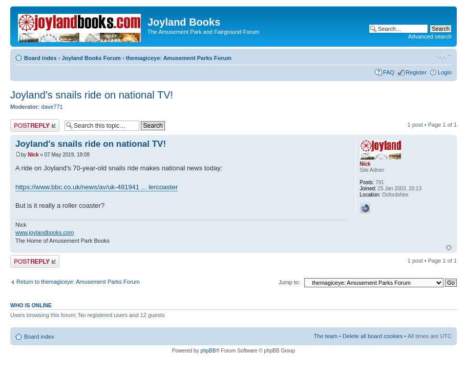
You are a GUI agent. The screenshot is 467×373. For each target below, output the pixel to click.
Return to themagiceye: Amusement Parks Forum (78, 282)
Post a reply (34, 125)
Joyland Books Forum (91, 58)
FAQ (388, 72)
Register (416, 72)
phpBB (208, 351)
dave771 (52, 107)
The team (325, 336)
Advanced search (430, 36)
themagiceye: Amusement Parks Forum (178, 58)
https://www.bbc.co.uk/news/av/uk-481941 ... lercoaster (96, 187)
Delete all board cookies (372, 336)
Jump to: (289, 282)
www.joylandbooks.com (44, 232)
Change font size (444, 56)
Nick (33, 155)
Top (449, 247)
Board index (40, 58)
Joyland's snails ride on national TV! (91, 95)
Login (445, 72)
